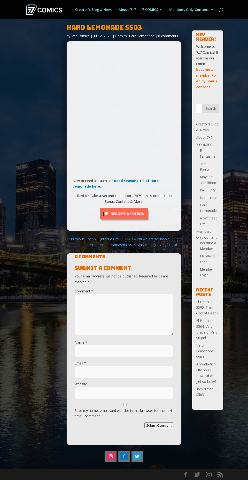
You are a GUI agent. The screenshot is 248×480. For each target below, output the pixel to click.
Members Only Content (189, 10)
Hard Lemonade (141, 36)
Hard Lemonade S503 (204, 351)
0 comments (168, 36)
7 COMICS (150, 10)
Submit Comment (158, 425)
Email (80, 363)
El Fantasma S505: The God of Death (207, 307)
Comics (121, 36)
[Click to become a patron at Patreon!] (124, 220)
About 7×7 (127, 10)
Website (81, 384)
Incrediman (208, 197)
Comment (84, 291)
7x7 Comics (80, 36)
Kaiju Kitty (208, 190)
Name (81, 342)
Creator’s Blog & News (93, 10)
